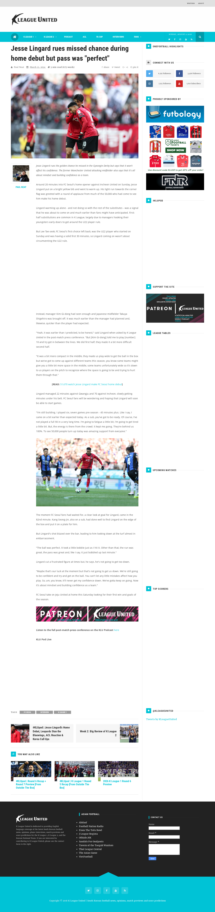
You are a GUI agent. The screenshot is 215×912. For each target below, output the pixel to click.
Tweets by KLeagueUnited (161, 719)
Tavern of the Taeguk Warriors (103, 838)
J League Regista (101, 835)
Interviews (118, 37)
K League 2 (49, 37)
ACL (84, 37)
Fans (136, 37)
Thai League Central (102, 839)
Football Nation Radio (102, 832)
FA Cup (99, 37)
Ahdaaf (99, 831)
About (201, 3)
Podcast (68, 37)
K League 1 (29, 37)
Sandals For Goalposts (102, 837)
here (116, 630)
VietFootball (100, 842)
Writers (191, 3)
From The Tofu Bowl (102, 833)
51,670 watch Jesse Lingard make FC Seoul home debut (91, 384)
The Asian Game (101, 841)
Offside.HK (100, 836)
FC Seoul (27, 712)
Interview (44, 712)
